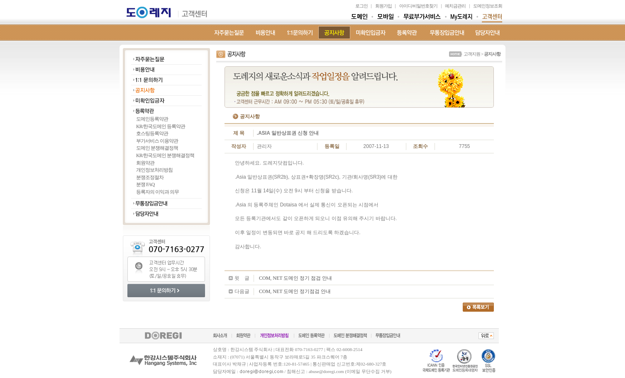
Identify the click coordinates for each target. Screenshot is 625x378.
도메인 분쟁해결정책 (157, 148)
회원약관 (145, 163)
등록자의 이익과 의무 (157, 192)
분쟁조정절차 (150, 177)
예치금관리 (455, 5)
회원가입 (383, 5)
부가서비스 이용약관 (157, 141)
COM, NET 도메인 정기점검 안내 (295, 291)
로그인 (361, 5)
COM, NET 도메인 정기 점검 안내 (295, 278)
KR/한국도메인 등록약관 (160, 126)
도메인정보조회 (487, 5)
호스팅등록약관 (152, 133)
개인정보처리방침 (154, 170)
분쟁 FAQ (145, 184)
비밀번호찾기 (425, 5)
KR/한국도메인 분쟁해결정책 (165, 155)
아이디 (405, 5)
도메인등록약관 (152, 119)
